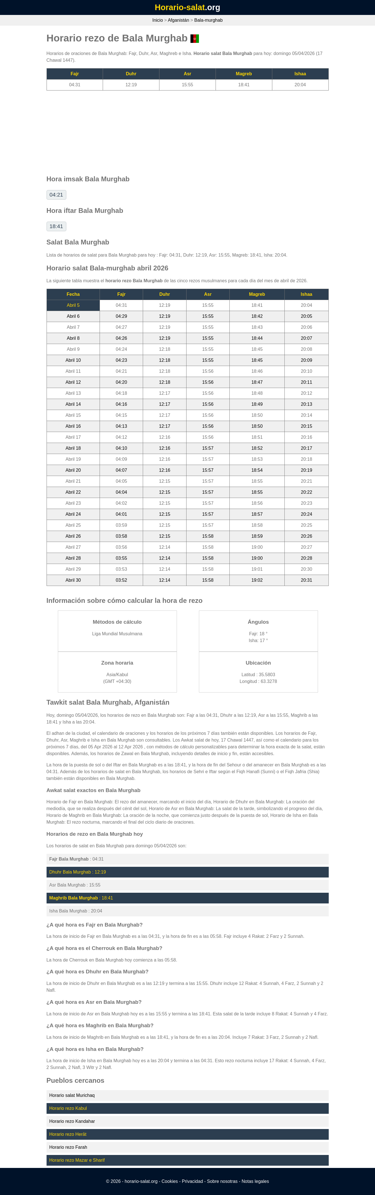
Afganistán (178, 20)
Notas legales (255, 1181)
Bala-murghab (208, 20)
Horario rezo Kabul (68, 1108)
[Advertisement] (188, 130)
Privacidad (192, 1181)
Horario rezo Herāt (68, 1134)
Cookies (170, 1181)
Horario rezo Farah (68, 1147)
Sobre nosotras (222, 1181)
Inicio (157, 20)
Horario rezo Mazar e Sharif (77, 1160)
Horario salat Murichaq (72, 1095)
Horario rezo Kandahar (72, 1121)
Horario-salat (180, 7)
